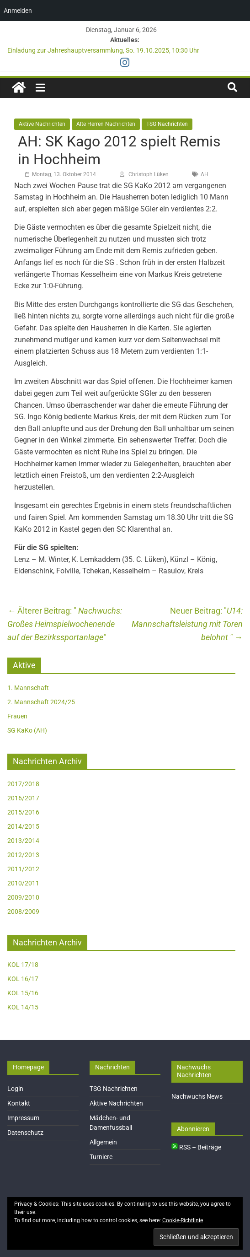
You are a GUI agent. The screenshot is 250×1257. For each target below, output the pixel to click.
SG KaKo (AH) (27, 730)
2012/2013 (23, 854)
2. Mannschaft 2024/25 (41, 702)
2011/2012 (23, 869)
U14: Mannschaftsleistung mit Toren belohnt (187, 624)
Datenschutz (25, 1132)
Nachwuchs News (197, 1096)
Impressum (23, 1118)
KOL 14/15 (22, 1007)
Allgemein (103, 1142)
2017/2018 (23, 784)
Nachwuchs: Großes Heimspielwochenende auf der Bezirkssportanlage (64, 624)
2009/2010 (23, 897)
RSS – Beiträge (196, 1147)
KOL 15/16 (22, 993)
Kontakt (18, 1103)
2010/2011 (23, 883)
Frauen (17, 716)
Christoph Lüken (148, 174)
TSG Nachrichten (167, 124)
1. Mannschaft (28, 687)
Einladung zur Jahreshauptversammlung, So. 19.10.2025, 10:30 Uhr (103, 50)
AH (204, 174)
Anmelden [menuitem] (18, 10)
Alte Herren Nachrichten (105, 124)
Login (15, 1088)
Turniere (101, 1156)
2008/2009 (23, 911)
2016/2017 (23, 798)
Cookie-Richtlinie (182, 1220)
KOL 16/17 (22, 978)
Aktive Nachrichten (42, 124)
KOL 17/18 (22, 964)
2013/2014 (23, 840)
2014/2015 (23, 826)
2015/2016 (23, 812)
